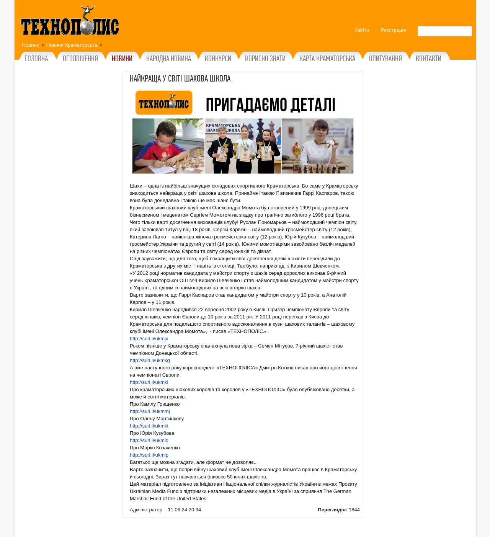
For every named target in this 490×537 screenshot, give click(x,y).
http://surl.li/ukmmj (150, 411)
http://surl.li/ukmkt (149, 426)
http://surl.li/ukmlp (149, 455)
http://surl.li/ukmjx (149, 338)
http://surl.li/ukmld (149, 440)
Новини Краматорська (72, 45)
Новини (30, 45)
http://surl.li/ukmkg (150, 360)
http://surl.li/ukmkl (149, 382)
